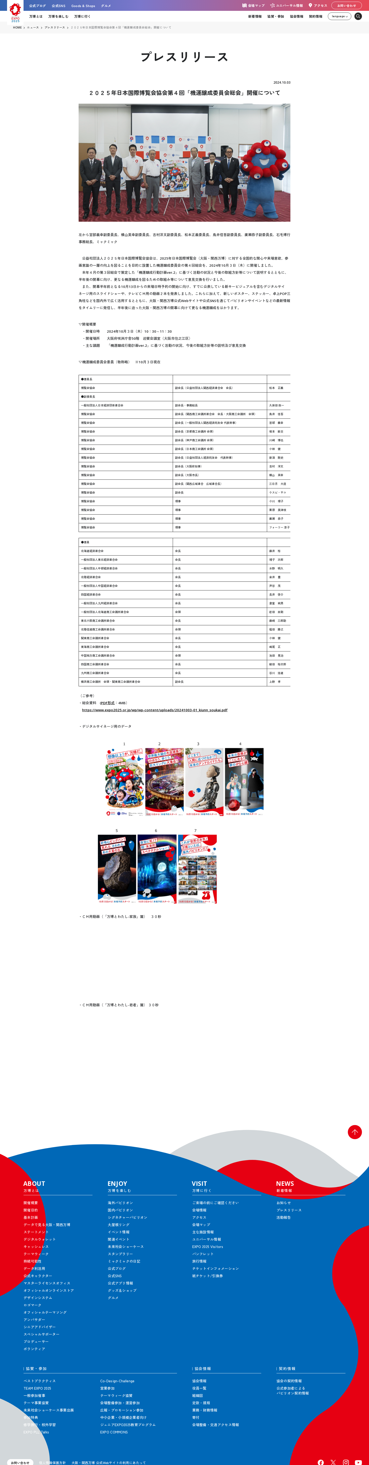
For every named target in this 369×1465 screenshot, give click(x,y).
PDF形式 (108, 702)
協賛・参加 (275, 16)
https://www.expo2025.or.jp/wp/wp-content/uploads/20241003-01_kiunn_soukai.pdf (155, 710)
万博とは (36, 16)
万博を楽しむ (58, 16)
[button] (355, 1132)
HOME (17, 27)
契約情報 (315, 16)
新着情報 (255, 16)
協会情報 (296, 16)
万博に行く (82, 16)
